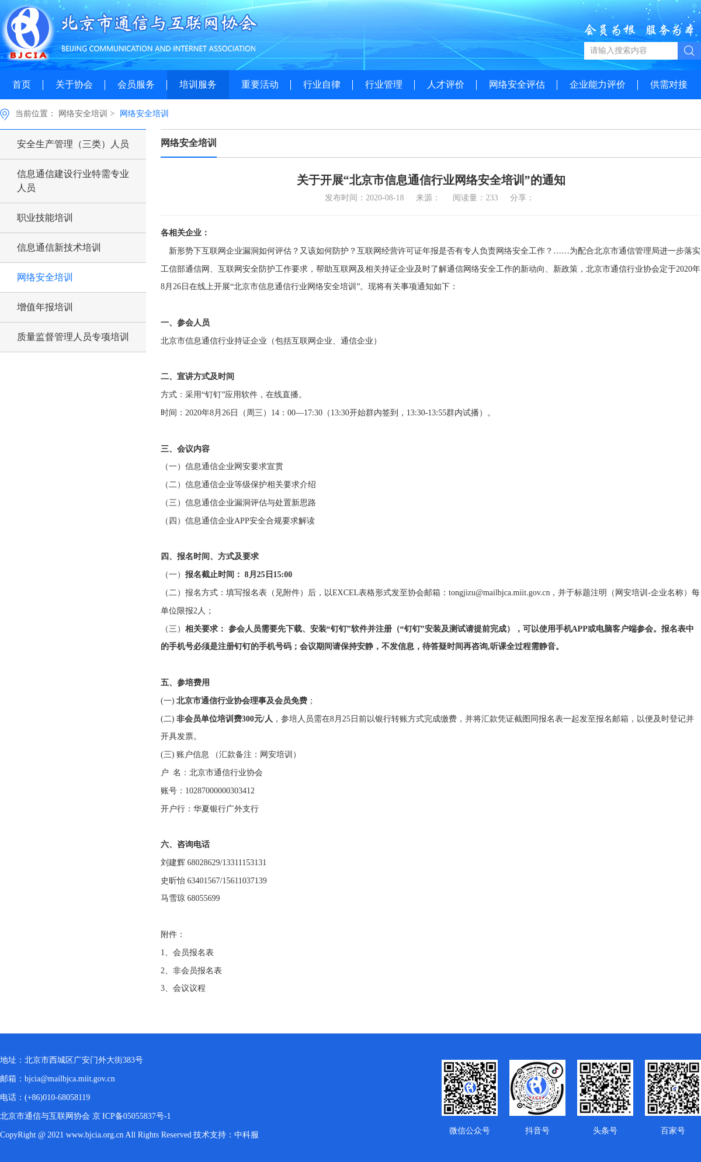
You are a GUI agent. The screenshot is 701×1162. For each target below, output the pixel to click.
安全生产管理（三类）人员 (73, 144)
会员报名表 (193, 952)
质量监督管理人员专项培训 (73, 337)
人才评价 (445, 84)
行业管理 (383, 84)
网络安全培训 (82, 113)
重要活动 (260, 84)
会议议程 (189, 988)
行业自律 (322, 84)
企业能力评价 (598, 84)
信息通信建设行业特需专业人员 (73, 181)
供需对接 (669, 84)
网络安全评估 (517, 84)
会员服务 (136, 84)
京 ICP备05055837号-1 (131, 1116)
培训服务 (198, 84)
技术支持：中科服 (226, 1134)
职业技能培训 (45, 218)
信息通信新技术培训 (59, 247)
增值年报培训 (45, 307)
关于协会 (74, 84)
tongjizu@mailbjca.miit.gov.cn (499, 592)
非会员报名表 (197, 970)
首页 (21, 84)
